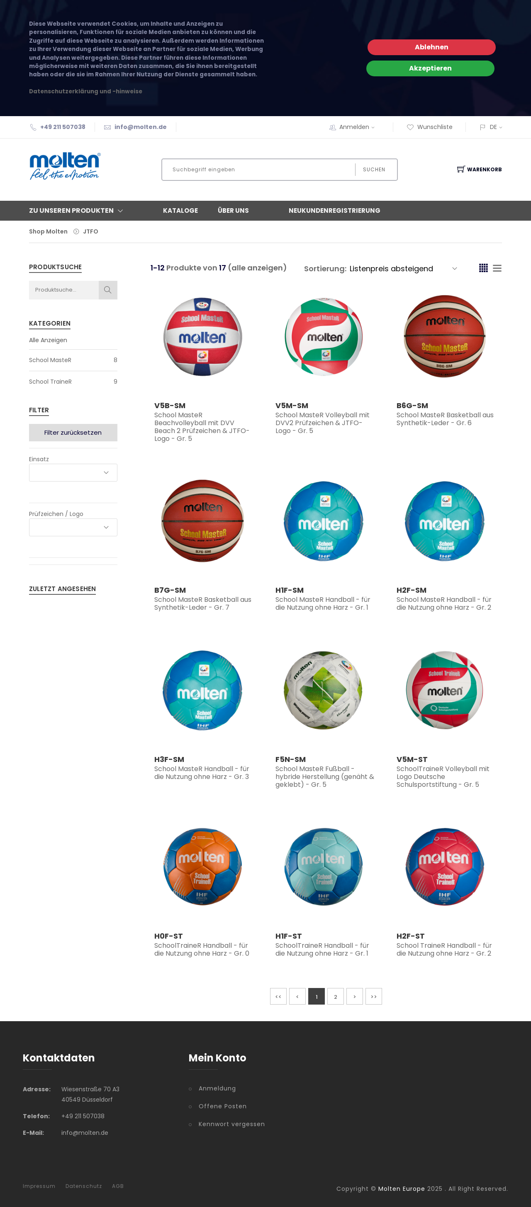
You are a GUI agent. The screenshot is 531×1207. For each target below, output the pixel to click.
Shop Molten (48, 231)
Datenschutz (84, 1186)
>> (373, 997)
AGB (118, 1186)
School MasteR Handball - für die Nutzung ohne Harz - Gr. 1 (322, 603)
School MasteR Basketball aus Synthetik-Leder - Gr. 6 (445, 419)
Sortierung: (325, 268)
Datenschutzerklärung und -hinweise (85, 91)
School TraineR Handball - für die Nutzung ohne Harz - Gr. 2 (444, 949)
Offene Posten (223, 1106)
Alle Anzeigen (48, 340)
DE (493, 127)
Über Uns (233, 210)
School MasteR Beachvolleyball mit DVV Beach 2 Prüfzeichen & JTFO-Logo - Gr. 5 (202, 427)
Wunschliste (430, 127)
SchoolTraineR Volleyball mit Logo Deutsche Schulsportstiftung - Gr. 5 (443, 776)
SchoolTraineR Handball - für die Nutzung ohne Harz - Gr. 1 (322, 949)
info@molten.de (140, 127)
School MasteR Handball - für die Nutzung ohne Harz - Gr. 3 (201, 772)
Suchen (374, 169)
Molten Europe (401, 1189)
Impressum (39, 1186)
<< (278, 997)
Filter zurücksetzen (73, 432)
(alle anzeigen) (257, 268)
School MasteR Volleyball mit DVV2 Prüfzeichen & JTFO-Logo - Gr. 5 (322, 423)
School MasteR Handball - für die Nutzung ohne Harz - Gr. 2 (444, 603)
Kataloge (180, 210)
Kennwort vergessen (232, 1124)
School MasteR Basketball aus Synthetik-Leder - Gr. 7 (202, 603)
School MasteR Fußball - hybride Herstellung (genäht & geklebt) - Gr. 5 (324, 776)
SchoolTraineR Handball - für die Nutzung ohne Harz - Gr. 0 (201, 949)
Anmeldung (217, 1088)
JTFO (90, 231)
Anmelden (359, 127)
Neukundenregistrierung (334, 210)
